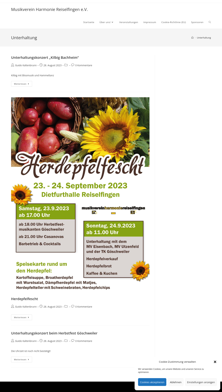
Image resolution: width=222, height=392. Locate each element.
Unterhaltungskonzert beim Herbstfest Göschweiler (54, 333)
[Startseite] (192, 37)
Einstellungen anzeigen (201, 382)
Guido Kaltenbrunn (26, 65)
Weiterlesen (23, 84)
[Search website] (210, 22)
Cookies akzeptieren (152, 382)
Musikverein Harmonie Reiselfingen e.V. (49, 9)
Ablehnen (176, 382)
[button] (215, 362)
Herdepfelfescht (24, 298)
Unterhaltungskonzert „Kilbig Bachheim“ (45, 57)
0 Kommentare (83, 65)
